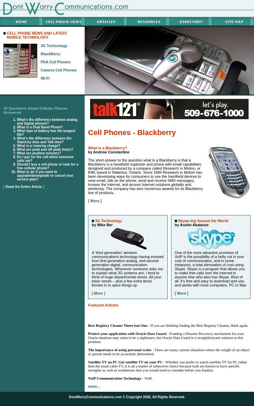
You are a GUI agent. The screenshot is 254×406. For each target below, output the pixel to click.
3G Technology (54, 46)
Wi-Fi (45, 78)
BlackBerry (50, 54)
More (94, 201)
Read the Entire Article (24, 187)
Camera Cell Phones (59, 70)
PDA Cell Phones (56, 62)
